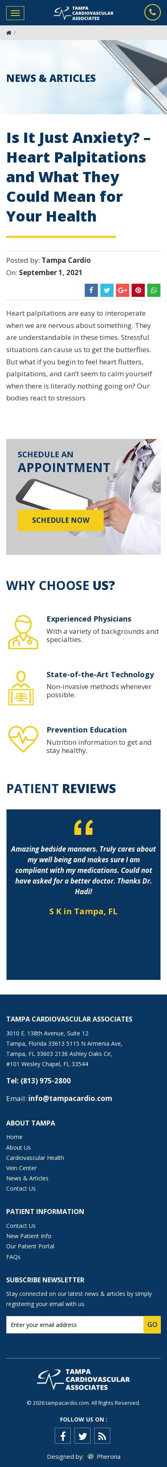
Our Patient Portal (30, 1246)
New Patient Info (28, 1236)
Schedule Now (60, 520)
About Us (18, 1147)
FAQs (13, 1257)
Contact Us (21, 1188)
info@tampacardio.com (70, 1098)
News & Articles (27, 1178)
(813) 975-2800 (46, 1080)
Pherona (109, 1456)
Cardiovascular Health (35, 1158)
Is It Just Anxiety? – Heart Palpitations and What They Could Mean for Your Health (78, 176)
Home (14, 1137)
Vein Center (21, 1168)
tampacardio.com (67, 1402)
